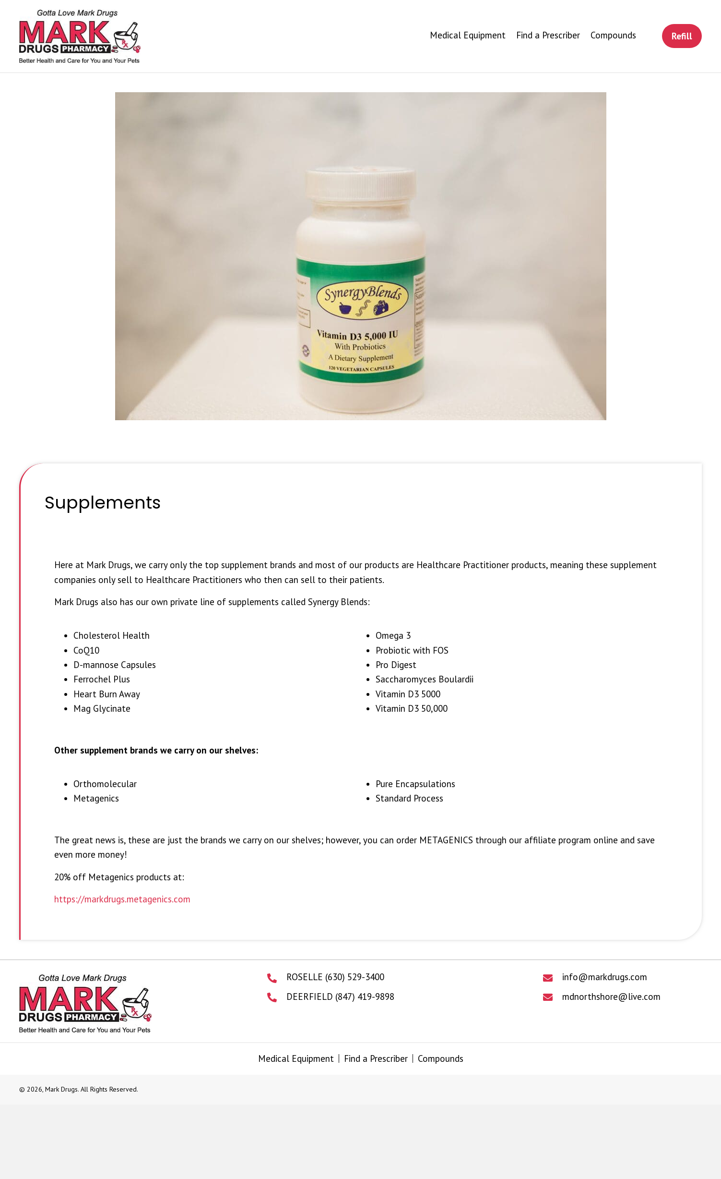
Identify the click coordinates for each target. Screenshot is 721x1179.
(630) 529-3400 (354, 977)
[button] (682, 36)
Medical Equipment (296, 1058)
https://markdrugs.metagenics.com (122, 899)
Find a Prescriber (376, 1058)
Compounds (440, 1058)
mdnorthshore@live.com (611, 996)
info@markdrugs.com (604, 977)
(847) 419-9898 (364, 996)
